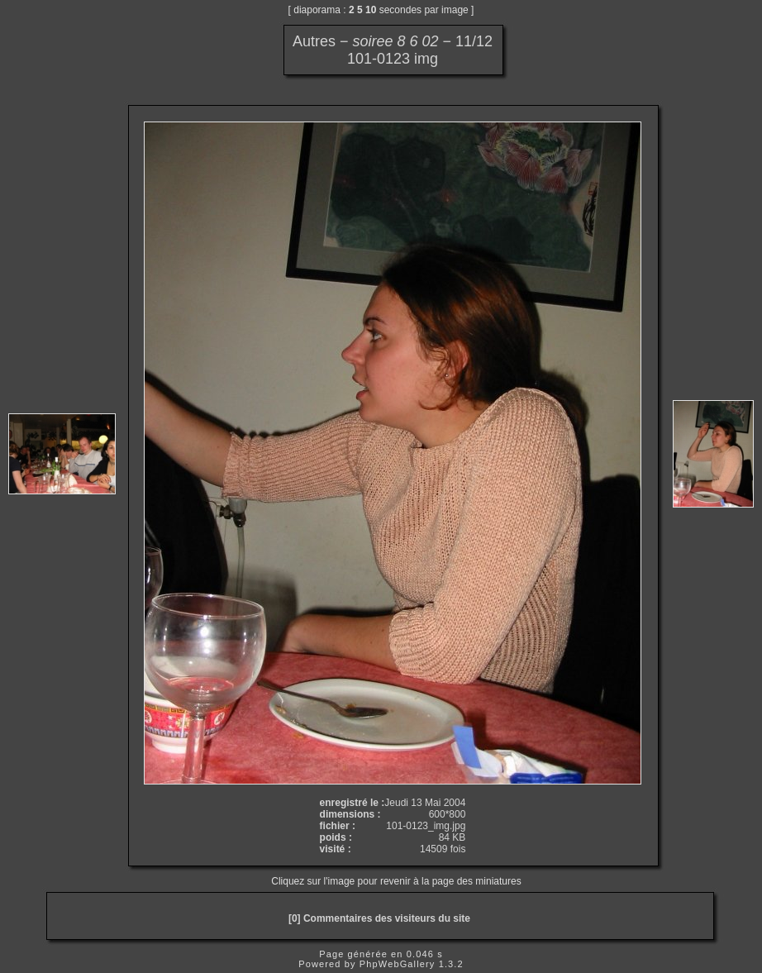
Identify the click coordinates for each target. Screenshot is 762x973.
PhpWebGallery (398, 964)
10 (370, 10)
